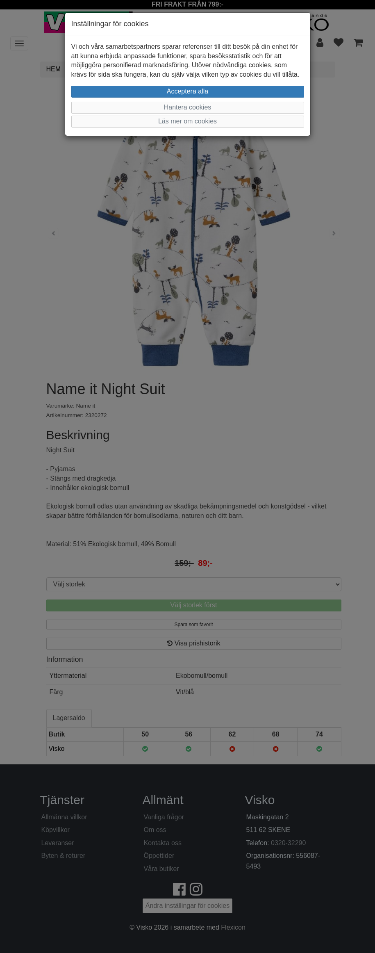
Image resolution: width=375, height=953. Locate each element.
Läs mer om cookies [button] (187, 121)
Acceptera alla (187, 91)
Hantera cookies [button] (187, 107)
